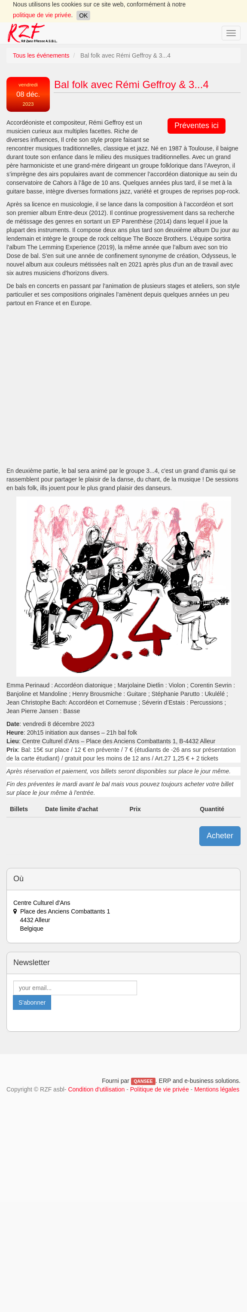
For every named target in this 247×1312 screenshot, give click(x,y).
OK (83, 15)
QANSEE (143, 1081)
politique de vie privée (42, 15)
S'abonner (32, 1002)
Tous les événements (41, 55)
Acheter (220, 835)
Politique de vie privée (159, 1089)
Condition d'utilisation (96, 1089)
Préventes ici (196, 125)
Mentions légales (216, 1089)
